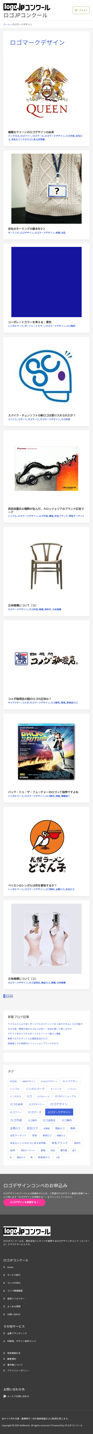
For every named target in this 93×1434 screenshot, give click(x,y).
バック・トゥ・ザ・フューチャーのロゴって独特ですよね (43, 792)
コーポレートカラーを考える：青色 (29, 322)
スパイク (12, 419)
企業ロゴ (60, 889)
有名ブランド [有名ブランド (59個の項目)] (60, 1143)
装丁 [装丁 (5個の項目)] (74, 1150)
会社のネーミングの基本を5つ (26, 229)
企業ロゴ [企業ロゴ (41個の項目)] (15, 1128)
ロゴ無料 (71, 325)
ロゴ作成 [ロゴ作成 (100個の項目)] (16, 1120)
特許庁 (48, 609)
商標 (41, 609)
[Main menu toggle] (81, 10)
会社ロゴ (70, 889)
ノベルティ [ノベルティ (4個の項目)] (72, 1088)
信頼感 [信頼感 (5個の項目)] (47, 1128)
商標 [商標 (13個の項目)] (72, 1128)
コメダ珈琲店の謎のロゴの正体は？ (29, 699)
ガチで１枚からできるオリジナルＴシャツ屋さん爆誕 (34, 1033)
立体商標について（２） (23, 979)
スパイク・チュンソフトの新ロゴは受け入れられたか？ (42, 415)
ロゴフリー (25, 135)
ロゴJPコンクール (25, 15)
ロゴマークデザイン (55, 135)
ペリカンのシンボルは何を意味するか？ (32, 885)
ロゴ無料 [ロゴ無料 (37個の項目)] (67, 1120)
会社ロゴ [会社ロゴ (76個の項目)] (32, 1128)
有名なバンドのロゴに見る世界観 (28, 139)
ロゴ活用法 (34, 982)
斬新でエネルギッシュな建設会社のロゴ (27, 1038)
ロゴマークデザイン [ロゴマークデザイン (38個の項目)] (59, 1112)
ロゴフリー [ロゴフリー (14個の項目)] (16, 1112)
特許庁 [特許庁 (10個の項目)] (77, 1143)
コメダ (25, 702)
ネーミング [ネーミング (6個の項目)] (55, 1088)
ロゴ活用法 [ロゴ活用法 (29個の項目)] (49, 1120)
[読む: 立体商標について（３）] (46, 565)
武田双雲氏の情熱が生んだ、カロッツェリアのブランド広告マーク (46, 510)
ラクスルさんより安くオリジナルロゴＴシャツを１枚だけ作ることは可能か (45, 1023)
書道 (51, 515)
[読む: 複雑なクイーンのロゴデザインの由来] (46, 91)
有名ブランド (61, 515)
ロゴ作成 (70, 135)
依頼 (58, 232)
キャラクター (14, 702)
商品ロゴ (45, 982)
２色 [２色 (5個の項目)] (58, 1157)
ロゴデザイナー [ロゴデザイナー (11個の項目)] (36, 1104)
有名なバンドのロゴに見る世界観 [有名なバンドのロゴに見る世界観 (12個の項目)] (28, 1143)
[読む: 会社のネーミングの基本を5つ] (46, 188)
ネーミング (13, 232)
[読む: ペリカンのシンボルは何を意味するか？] (46, 845)
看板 (63, 702)
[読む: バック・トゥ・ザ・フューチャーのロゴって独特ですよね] (46, 751)
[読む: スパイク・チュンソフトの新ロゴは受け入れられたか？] (46, 375)
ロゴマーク (38, 135)
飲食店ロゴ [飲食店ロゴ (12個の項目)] (44, 1157)
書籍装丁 (65, 796)
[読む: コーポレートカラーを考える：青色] (46, 281)
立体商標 (56, 609)
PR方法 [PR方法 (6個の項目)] (13, 1081)
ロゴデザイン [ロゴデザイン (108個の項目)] (59, 1104)
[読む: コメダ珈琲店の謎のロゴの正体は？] (46, 658)
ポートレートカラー (34, 325)
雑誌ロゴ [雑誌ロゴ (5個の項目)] (21, 1157)
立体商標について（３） (23, 605)
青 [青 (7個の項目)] (31, 1157)
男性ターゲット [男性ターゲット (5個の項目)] (28, 1150)
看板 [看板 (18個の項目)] (43, 1150)
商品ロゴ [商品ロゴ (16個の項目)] (60, 1128)
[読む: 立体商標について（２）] (46, 938)
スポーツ (22, 419)
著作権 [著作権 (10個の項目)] (63, 1150)
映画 (58, 796)
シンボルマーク (15, 325)
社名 (63, 232)
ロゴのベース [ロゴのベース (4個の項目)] (43, 1096)
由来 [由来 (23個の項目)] (12, 1150)
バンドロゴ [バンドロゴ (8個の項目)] (15, 1096)
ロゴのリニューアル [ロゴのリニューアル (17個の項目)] (65, 1096)
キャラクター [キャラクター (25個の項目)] (70, 1081)
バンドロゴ (13, 135)
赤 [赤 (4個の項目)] (11, 1157)
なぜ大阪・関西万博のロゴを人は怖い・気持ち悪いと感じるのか (40, 1028)
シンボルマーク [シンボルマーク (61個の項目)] (35, 1089)
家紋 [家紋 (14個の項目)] (34, 1135)
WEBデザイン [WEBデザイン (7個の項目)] (29, 1081)
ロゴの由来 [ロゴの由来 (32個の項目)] (16, 1104)
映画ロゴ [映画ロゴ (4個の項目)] (61, 1135)
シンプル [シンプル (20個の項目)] (14, 1088)
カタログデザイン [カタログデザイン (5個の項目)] (49, 1081)
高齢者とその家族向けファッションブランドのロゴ (33, 1043)
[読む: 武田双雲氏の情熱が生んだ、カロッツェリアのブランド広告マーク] (46, 468)
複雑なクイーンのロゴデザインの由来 (31, 132)
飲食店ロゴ (72, 702)
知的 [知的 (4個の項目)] (53, 1150)
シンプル (12, 515)
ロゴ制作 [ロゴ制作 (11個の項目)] (32, 1120)
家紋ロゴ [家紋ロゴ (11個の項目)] (47, 1135)
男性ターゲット (76, 515)
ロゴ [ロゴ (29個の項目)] (29, 1096)
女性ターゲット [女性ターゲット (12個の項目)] (18, 1135)
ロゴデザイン (26, 232)
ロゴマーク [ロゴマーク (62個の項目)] (35, 1112)
